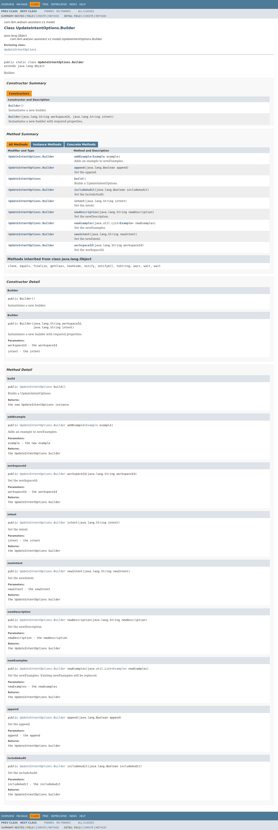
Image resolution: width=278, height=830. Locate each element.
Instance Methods (47, 144)
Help (82, 4)
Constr (41, 16)
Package (22, 4)
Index (73, 4)
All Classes (86, 11)
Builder (14, 105)
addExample (82, 156)
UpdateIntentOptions (20, 49)
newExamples (83, 223)
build (78, 178)
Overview (7, 4)
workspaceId (83, 245)
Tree (45, 4)
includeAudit (84, 189)
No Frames (63, 11)
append (79, 167)
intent (79, 201)
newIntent (82, 234)
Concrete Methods (81, 144)
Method (53, 16)
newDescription (86, 212)
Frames (49, 11)
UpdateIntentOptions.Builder (31, 156)
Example (99, 156)
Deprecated (59, 4)
